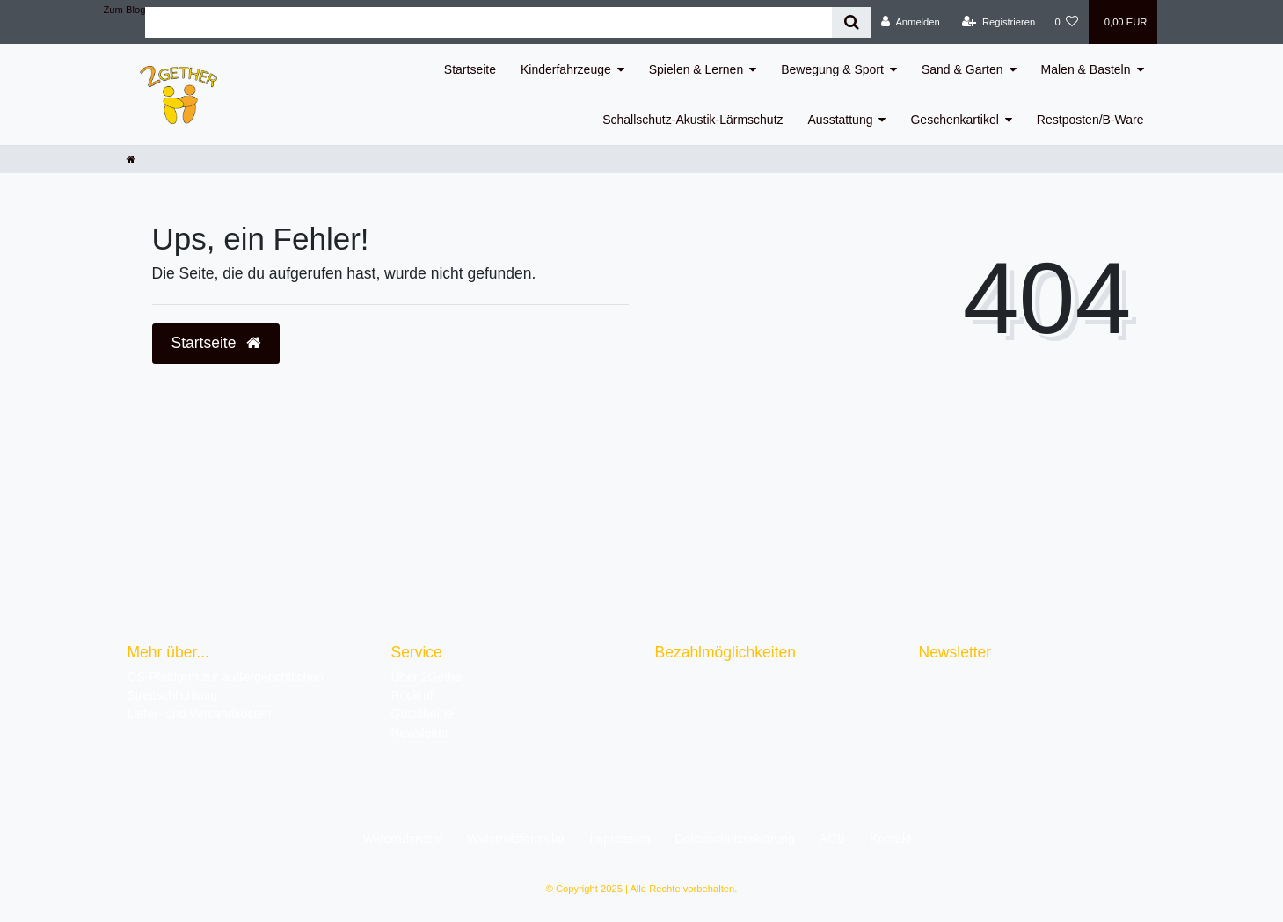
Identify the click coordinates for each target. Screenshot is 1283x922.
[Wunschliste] (1066, 22)
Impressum (619, 838)
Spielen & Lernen (696, 69)
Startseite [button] (216, 343)
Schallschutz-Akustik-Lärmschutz (692, 120)
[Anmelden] (910, 22)
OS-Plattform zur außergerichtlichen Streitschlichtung (226, 686)
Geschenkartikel (954, 120)
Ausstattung (840, 120)
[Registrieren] (998, 22)
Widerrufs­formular (516, 838)
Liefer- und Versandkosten (199, 714)
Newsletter (420, 732)
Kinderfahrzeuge (566, 69)
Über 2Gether (428, 677)
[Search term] (488, 22)
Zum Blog (125, 9)
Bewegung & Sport (832, 69)
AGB (833, 838)
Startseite (470, 69)
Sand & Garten (962, 69)
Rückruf (412, 695)
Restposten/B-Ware (1090, 120)
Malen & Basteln (1086, 69)
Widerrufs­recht (402, 838)
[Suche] (851, 22)
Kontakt (890, 838)
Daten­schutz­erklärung (735, 838)
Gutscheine (422, 714)
